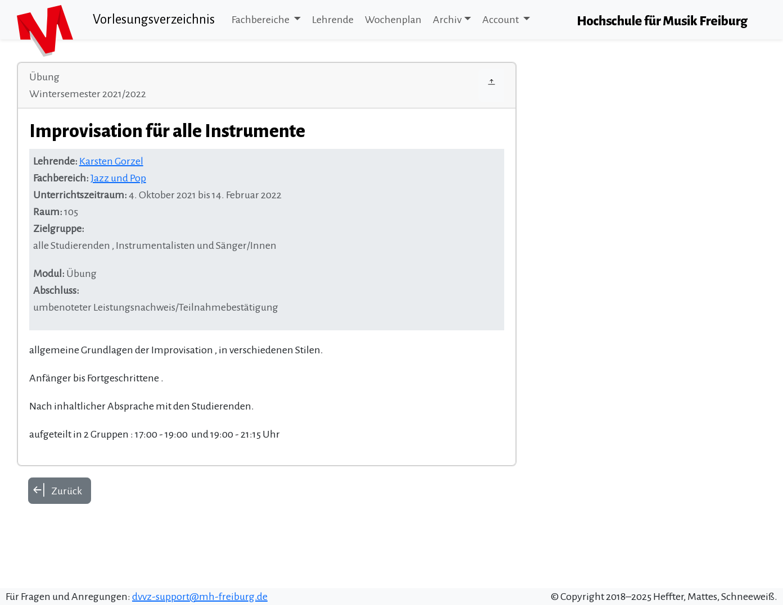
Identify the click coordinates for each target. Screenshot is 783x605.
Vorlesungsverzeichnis (154, 19)
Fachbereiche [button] (261, 19)
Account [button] (501, 19)
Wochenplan (393, 19)
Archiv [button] (447, 19)
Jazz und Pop (118, 178)
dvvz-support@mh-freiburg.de (200, 596)
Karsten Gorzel (111, 161)
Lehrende (333, 19)
